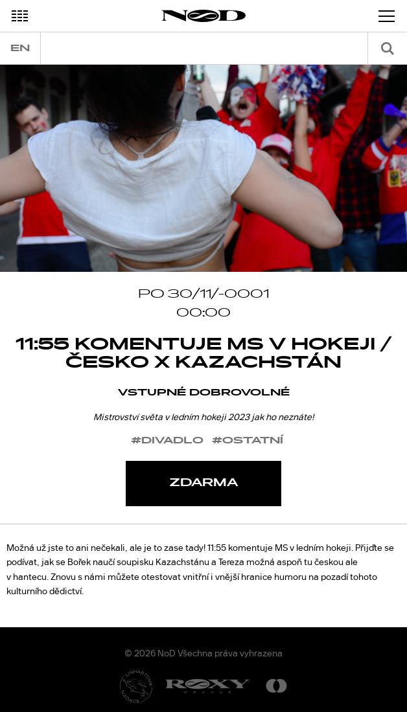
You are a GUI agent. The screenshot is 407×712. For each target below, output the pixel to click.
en (20, 48)
